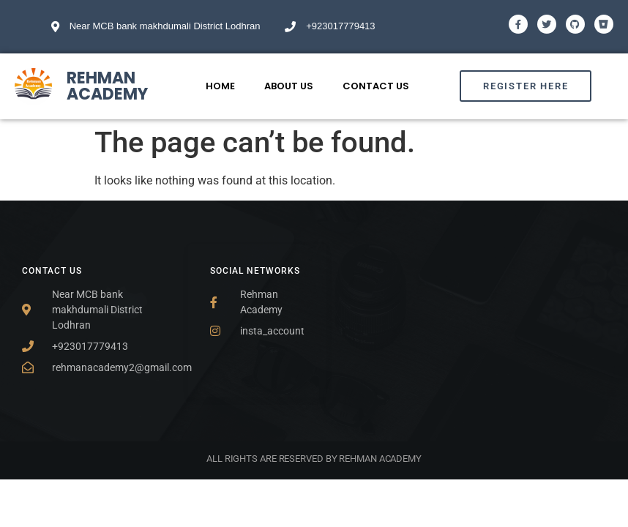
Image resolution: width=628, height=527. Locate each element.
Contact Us (376, 86)
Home (220, 86)
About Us (288, 86)
